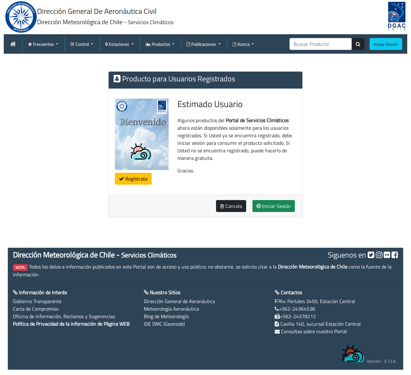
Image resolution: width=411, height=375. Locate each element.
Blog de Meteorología (166, 316)
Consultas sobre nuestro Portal (314, 331)
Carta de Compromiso (35, 308)
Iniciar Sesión (274, 206)
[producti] (320, 44)
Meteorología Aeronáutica (171, 308)
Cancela (231, 206)
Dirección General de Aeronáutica (179, 301)
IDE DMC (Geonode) (164, 324)
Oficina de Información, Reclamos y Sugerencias (64, 316)
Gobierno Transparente (37, 301)
